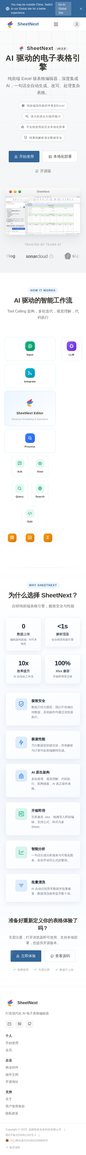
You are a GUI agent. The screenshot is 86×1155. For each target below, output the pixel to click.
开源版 (43, 171)
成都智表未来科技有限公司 (44, 1129)
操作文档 (12, 1074)
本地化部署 (60, 156)
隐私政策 (12, 1113)
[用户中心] (76, 24)
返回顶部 (13, 1147)
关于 (9, 1099)
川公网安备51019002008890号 (27, 1140)
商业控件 (12, 1067)
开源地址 (12, 1081)
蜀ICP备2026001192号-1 (21, 1135)
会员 (9, 1050)
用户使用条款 (15, 1106)
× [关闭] (81, 8)
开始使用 (24, 156)
